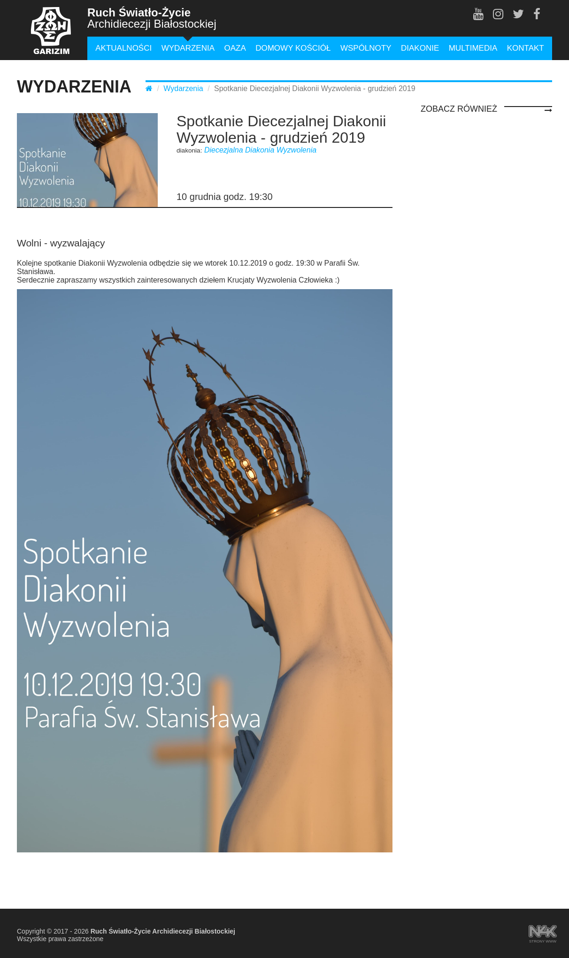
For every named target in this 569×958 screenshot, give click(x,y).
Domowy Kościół (293, 48)
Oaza (235, 48)
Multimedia (473, 48)
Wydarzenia (188, 48)
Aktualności (123, 48)
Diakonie (420, 48)
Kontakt (525, 48)
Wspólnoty (366, 48)
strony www (542, 932)
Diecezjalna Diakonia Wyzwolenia (260, 150)
